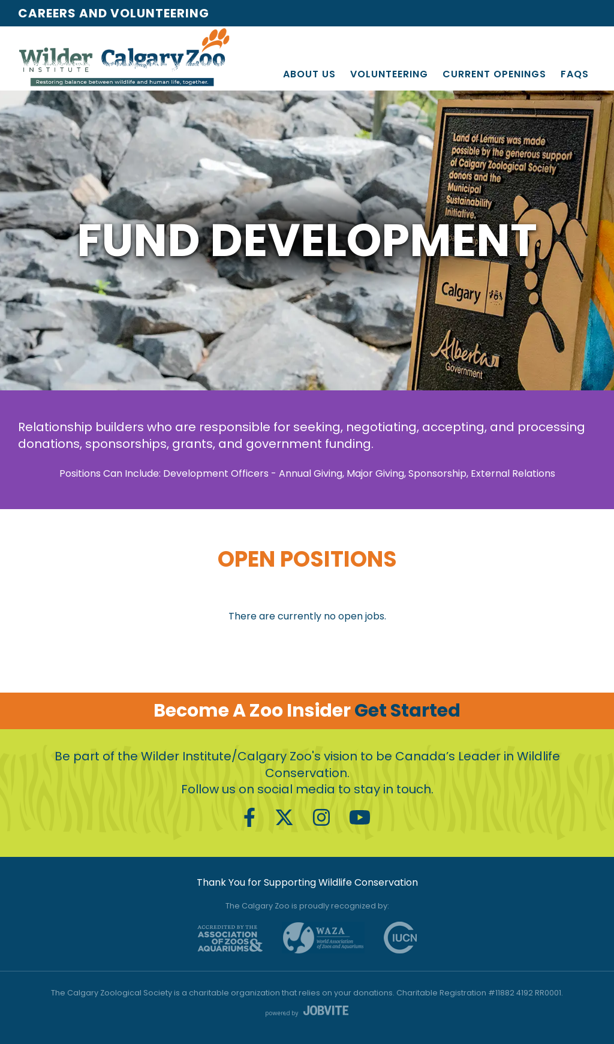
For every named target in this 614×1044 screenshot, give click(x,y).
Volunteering (389, 74)
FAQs (575, 74)
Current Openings (494, 74)
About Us (309, 74)
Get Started (407, 710)
